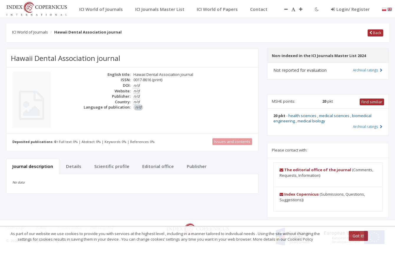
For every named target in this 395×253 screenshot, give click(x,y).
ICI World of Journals (30, 32)
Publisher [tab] (196, 166)
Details (73, 166)
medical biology (311, 121)
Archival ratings (368, 70)
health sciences (302, 115)
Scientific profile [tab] (111, 166)
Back (375, 32)
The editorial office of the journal (315, 169)
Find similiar (371, 101)
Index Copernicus (299, 194)
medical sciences (334, 115)
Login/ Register (350, 9)
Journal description (32, 166)
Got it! (358, 236)
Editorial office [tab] (158, 166)
